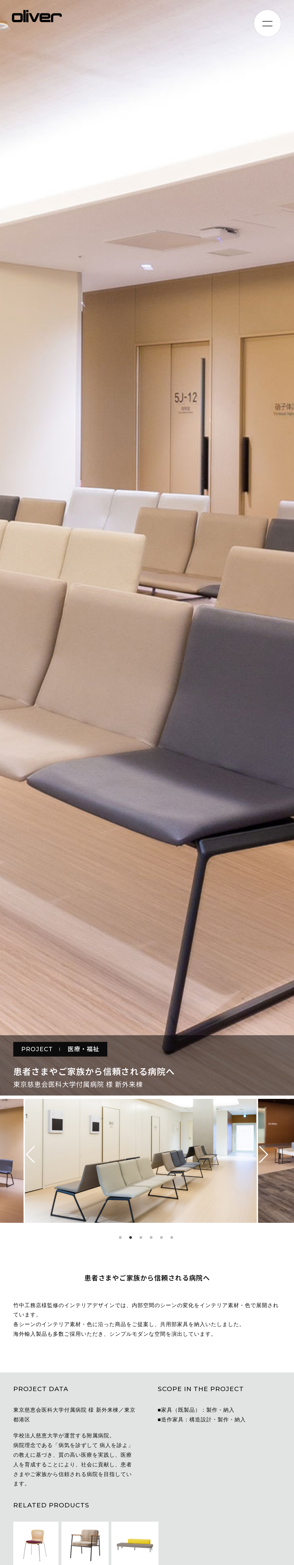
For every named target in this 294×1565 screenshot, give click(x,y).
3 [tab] (141, 1237)
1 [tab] (120, 1237)
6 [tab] (171, 1237)
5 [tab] (161, 1237)
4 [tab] (151, 1237)
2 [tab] (130, 1237)
